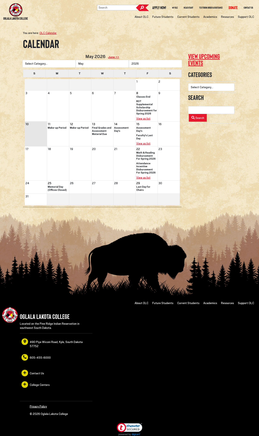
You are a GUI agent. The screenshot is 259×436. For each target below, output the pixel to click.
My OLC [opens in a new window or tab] (175, 7)
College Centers (35, 384)
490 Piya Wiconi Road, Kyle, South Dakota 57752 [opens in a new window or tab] (52, 343)
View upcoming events (204, 60)
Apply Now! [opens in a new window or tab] (159, 8)
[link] (129, 429)
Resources (227, 16)
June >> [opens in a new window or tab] (113, 57)
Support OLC (246, 16)
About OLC (141, 16)
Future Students (162, 16)
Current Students (188, 16)
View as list (143, 118)
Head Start (188, 7)
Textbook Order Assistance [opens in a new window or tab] (211, 7)
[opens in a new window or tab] (233, 7)
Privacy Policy (38, 406)
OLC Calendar (48, 33)
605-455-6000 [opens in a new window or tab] (36, 357)
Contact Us (248, 7)
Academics (210, 16)
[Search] (118, 8)
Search (142, 7)
